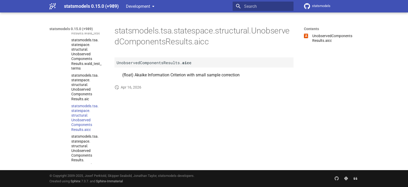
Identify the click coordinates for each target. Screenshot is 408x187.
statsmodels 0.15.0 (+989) (71, 29)
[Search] (263, 6)
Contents (311, 29)
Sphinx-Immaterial (109, 181)
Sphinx (75, 181)
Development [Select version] (138, 6)
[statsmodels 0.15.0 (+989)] (52, 6)
